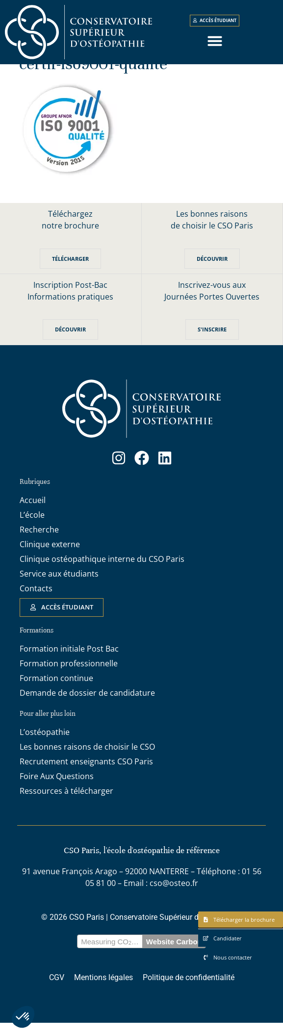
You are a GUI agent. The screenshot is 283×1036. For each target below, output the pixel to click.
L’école (32, 528)
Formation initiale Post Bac (69, 662)
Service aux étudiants (59, 586)
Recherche (39, 542)
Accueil (33, 513)
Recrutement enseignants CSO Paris (86, 774)
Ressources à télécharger (66, 804)
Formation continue (56, 691)
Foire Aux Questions (57, 789)
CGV (56, 990)
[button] (23, 1017)
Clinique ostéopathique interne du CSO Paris (102, 572)
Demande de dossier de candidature (87, 706)
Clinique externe (50, 557)
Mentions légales (103, 990)
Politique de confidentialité (188, 990)
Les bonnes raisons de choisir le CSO (87, 760)
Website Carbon (174, 955)
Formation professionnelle (69, 676)
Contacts (36, 601)
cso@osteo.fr (174, 896)
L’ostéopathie (45, 745)
